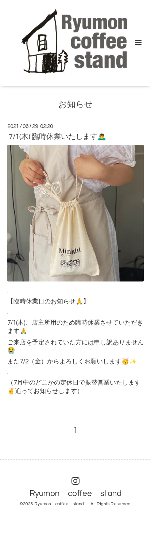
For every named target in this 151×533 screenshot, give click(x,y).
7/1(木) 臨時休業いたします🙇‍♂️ (57, 136)
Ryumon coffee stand (80, 493)
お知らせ (75, 104)
